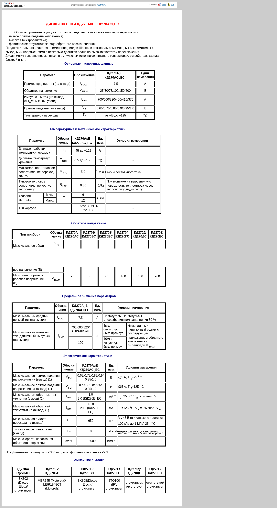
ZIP (171, 4)
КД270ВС (101, 5)
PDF (162, 4)
